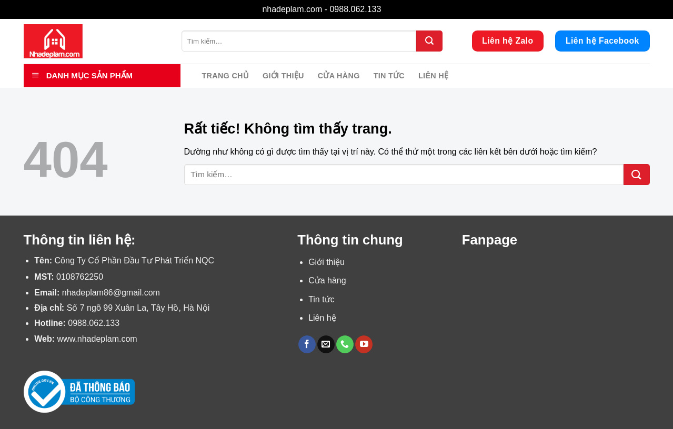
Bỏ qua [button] (397, 9)
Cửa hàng (339, 76)
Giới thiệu (283, 76)
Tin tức (389, 76)
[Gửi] (429, 41)
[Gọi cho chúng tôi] (345, 344)
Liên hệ (433, 76)
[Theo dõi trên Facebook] (307, 344)
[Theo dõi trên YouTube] (364, 344)
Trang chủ (225, 76)
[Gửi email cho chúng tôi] (326, 344)
